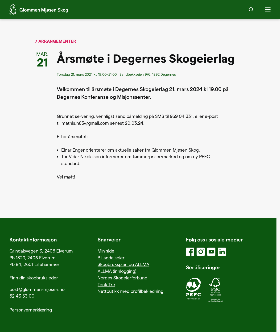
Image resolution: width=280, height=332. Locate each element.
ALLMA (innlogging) (117, 271)
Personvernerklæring (30, 309)
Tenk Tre (106, 284)
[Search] (251, 9)
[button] (267, 9)
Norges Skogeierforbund (122, 277)
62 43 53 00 (21, 296)
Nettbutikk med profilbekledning (130, 291)
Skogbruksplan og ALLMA (123, 264)
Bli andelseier (111, 257)
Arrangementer (57, 40)
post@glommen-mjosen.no (37, 289)
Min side (106, 250)
